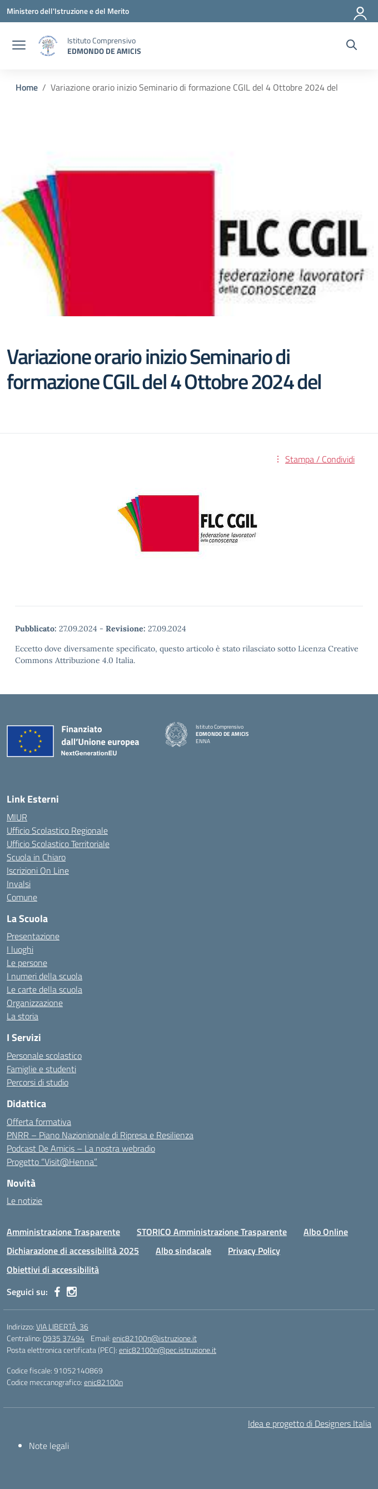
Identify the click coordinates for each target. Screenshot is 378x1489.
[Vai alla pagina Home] (27, 87)
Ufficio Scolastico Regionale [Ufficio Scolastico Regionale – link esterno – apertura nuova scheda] (57, 830)
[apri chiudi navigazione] (19, 46)
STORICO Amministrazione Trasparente (212, 1231)
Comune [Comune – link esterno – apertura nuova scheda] (22, 897)
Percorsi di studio (37, 1082)
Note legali (49, 1445)
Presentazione (33, 936)
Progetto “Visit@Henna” (52, 1161)
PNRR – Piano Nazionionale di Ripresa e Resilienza (100, 1135)
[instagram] (72, 1292)
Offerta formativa (39, 1121)
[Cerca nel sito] (351, 46)
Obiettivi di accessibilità (53, 1269)
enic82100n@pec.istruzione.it (167, 1350)
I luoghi (20, 949)
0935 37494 (63, 1338)
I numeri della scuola (44, 976)
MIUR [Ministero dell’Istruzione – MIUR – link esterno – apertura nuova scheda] (17, 817)
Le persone (27, 962)
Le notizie (24, 1200)
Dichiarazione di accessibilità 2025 (73, 1250)
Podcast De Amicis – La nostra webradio (81, 1148)
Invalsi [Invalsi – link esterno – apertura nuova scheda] (19, 883)
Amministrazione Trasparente (63, 1231)
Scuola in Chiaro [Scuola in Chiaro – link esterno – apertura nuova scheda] (36, 857)
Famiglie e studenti (41, 1068)
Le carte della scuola (44, 989)
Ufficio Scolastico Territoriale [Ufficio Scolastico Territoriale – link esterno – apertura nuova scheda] (58, 843)
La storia (22, 1016)
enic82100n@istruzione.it (154, 1338)
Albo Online (326, 1231)
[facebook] (57, 1292)
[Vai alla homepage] (48, 45)
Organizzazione (35, 1002)
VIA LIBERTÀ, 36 (62, 1326)
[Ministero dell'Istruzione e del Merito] (68, 11)
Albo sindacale (183, 1250)
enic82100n (103, 1382)
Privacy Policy (254, 1250)
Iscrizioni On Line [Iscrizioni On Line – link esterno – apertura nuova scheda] (38, 870)
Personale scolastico (44, 1055)
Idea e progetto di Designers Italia (309, 1423)
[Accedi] (360, 11)
